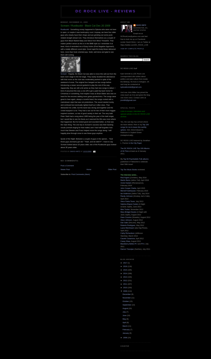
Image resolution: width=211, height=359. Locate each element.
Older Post (112, 169)
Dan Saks (124, 223)
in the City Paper (135, 143)
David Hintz (75, 151)
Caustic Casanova (128, 238)
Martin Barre (125, 180)
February (126, 330)
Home (89, 169)
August (126, 308)
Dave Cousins (126, 217)
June (125, 315)
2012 (125, 280)
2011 (125, 284)
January (126, 333)
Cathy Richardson (128, 233)
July (124, 312)
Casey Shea (125, 241)
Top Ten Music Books (129, 170)
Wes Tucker (125, 209)
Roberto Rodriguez (128, 225)
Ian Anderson (126, 193)
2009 (125, 291)
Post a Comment (67, 166)
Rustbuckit (65, 29)
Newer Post (65, 169)
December (127, 294)
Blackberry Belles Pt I (129, 244)
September (127, 305)
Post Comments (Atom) (80, 174)
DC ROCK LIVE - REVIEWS (106, 11)
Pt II (142, 244)
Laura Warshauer (127, 228)
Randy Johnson (127, 196)
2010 (125, 288)
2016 (125, 266)
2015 (125, 270)
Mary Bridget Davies (128, 212)
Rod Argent (125, 178)
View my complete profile (132, 48)
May (124, 319)
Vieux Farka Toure (128, 201)
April (125, 322)
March (125, 326)
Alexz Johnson (126, 220)
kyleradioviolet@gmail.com (131, 87)
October (126, 301)
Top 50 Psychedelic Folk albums (136, 159)
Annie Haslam (126, 183)
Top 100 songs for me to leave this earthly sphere (135, 127)
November (127, 298)
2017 (125, 263)
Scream (64, 74)
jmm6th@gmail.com (128, 100)
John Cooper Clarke (128, 188)
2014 (125, 273)
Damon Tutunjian (127, 249)
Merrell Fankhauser (128, 191)
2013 (125, 277)
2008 (125, 338)
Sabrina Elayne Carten (129, 204)
